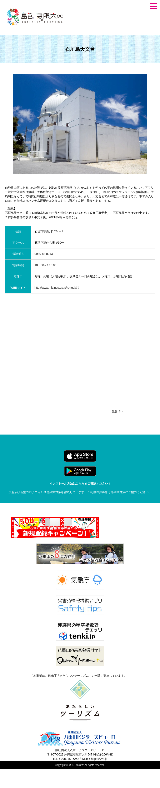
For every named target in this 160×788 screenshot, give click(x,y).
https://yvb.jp (99, 758)
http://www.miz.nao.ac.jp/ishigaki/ (56, 287)
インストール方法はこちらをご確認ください (79, 483)
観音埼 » (117, 411)
